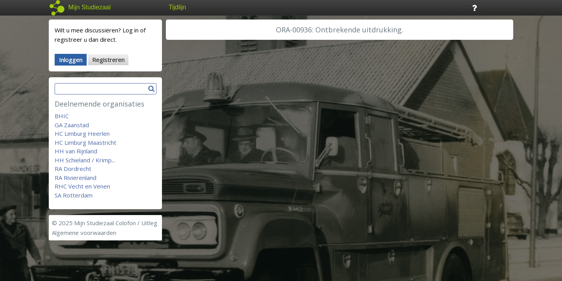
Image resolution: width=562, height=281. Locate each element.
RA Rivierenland (75, 177)
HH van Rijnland (76, 151)
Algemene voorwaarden (84, 233)
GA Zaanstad (72, 125)
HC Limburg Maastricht (85, 142)
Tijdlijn (177, 7)
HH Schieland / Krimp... (85, 160)
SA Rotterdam (73, 195)
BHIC (62, 116)
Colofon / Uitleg (136, 223)
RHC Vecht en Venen (82, 186)
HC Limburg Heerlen (82, 133)
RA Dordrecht (73, 169)
